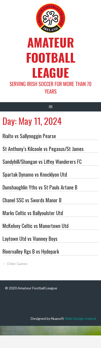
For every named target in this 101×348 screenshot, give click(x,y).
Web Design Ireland (80, 318)
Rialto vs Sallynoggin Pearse (29, 136)
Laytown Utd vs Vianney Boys (30, 238)
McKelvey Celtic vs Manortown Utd (36, 225)
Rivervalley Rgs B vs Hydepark (31, 251)
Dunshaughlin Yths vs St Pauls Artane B (40, 187)
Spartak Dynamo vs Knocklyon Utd (35, 174)
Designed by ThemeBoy (19, 333)
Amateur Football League (50, 57)
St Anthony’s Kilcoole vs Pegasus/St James (43, 148)
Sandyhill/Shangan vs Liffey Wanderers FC (42, 161)
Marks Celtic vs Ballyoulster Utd (33, 213)
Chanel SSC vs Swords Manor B (32, 200)
